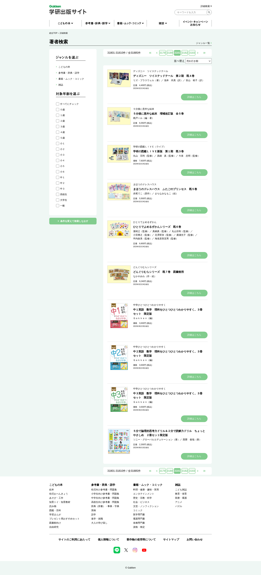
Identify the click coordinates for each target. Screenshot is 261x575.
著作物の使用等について (141, 539)
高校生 (63, 194)
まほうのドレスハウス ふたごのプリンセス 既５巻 (165, 189)
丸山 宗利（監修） (143, 155)
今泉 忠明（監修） (189, 155)
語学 (93, 514)
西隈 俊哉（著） (192, 439)
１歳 (62, 115)
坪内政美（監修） (142, 238)
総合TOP (53, 33)
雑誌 (177, 484)
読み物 (52, 506)
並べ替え (179, 61)
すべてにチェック (69, 104)
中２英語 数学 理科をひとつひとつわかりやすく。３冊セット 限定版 (167, 353)
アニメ (178, 502)
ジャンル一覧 (204, 43)
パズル (178, 506)
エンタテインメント (143, 494)
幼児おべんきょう (58, 494)
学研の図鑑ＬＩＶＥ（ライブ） (149, 146)
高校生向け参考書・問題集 (105, 502)
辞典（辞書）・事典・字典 (105, 506)
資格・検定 (139, 527)
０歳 (62, 109)
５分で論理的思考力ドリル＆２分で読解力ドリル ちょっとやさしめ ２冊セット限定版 (169, 433)
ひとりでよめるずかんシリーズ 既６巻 (157, 226)
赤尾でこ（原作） (142, 193)
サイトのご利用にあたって (74, 539)
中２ (62, 183)
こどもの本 (56, 484)
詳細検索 (206, 6)
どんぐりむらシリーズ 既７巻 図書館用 (158, 271)
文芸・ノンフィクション (146, 506)
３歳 (62, 126)
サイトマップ (171, 539)
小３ (62, 154)
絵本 (51, 489)
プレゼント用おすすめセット (64, 518)
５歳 (62, 137)
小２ (62, 149)
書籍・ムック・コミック (147, 484)
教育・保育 (181, 494)
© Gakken (130, 567)
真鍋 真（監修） (166, 155)
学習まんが (55, 514)
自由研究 (54, 527)
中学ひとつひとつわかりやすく (149, 305)
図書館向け (55, 523)
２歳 (62, 121)
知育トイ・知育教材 (59, 502)
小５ (62, 166)
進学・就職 (97, 518)
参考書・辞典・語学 (103, 484)
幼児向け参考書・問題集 (104, 489)
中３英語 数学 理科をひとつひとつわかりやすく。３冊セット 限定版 (167, 395)
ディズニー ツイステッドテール (150, 71)
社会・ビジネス (141, 502)
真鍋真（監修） (160, 231)
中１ (62, 177)
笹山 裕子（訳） (195, 80)
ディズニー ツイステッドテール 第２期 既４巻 (163, 75)
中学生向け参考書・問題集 (105, 498)
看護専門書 (139, 518)
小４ (62, 160)
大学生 (63, 200)
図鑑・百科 (55, 510)
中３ (62, 188)
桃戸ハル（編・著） (143, 118)
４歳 (62, 132)
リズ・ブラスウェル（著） (147, 80)
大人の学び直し (99, 523)
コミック (137, 510)
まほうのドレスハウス (144, 184)
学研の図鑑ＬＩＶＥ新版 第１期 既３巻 (158, 151)
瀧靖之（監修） (141, 231)
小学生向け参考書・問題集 (105, 494)
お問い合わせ (195, 539)
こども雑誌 (181, 489)
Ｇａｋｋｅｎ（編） (143, 318)
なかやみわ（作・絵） (144, 276)
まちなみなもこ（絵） (166, 193)
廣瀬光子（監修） (185, 235)
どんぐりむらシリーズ (144, 267)
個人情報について (108, 539)
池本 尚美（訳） (173, 80)
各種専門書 (139, 523)
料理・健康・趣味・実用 (146, 489)
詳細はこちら (194, 97)
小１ (62, 143)
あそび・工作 (56, 498)
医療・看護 (181, 498)
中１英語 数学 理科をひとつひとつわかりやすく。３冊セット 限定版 (167, 311)
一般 (62, 205)
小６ (62, 171)
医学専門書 (139, 514)
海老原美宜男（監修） (166, 238)
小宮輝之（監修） (142, 235)
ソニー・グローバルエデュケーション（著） (156, 439)
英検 (93, 510)
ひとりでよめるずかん (144, 222)
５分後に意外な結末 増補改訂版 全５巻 (158, 113)
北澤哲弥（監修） (164, 235)
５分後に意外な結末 (143, 109)
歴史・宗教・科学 (142, 498)
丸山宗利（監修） (181, 231)
